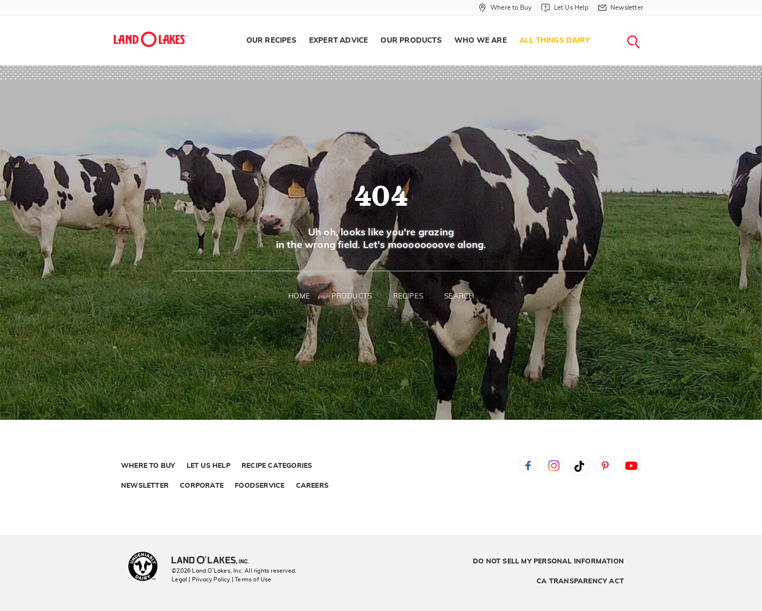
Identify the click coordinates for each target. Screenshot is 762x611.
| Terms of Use (252, 579)
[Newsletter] (620, 8)
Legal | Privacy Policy (201, 579)
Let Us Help (208, 465)
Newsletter (145, 485)
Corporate (202, 485)
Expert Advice (338, 40)
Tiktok (579, 466)
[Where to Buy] (505, 8)
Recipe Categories (277, 465)
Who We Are (480, 40)
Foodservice (259, 485)
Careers (312, 485)
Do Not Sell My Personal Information (548, 561)
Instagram (553, 466)
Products (351, 296)
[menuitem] (271, 41)
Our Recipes (271, 40)
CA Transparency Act (580, 581)
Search (459, 296)
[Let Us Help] (565, 8)
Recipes (408, 296)
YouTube (631, 466)
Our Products (411, 40)
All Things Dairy (555, 40)
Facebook (527, 466)
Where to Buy (148, 465)
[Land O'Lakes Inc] (214, 561)
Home (299, 296)
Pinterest (605, 466)
